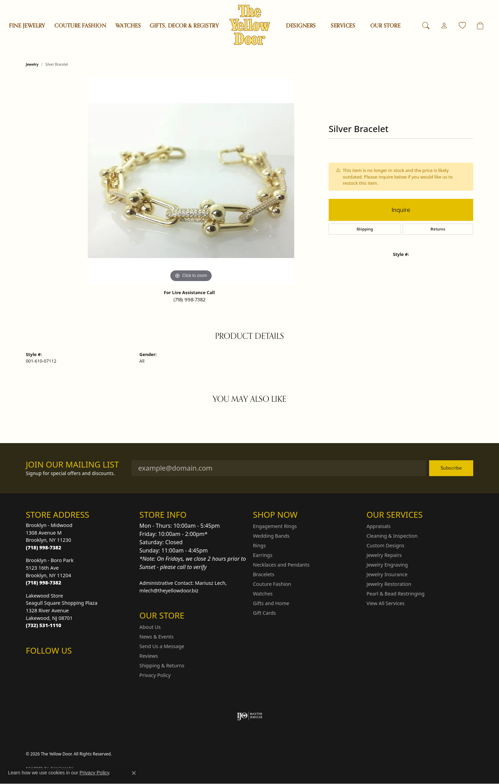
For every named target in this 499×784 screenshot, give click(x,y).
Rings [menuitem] (259, 545)
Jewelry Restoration (389, 584)
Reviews (148, 656)
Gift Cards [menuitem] (264, 613)
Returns (438, 229)
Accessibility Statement (446, 754)
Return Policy (319, 754)
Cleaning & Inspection (392, 536)
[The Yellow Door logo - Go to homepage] (249, 25)
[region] (191, 180)
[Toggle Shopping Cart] (480, 26)
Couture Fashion (80, 25)
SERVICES (343, 25)
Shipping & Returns (161, 665)
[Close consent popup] (134, 773)
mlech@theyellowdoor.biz (169, 590)
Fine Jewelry (27, 25)
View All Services (386, 603)
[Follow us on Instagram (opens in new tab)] (33, 664)
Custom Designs (385, 545)
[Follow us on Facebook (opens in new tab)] (49, 664)
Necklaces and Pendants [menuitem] (281, 564)
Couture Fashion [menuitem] (272, 584)
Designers (301, 25)
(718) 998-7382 (189, 299)
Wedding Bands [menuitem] (271, 536)
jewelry (32, 64)
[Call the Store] (43, 547)
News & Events (156, 636)
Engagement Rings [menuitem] (275, 526)
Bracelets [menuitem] (263, 574)
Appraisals (379, 526)
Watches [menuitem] (263, 593)
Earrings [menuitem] (262, 555)
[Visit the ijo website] (250, 715)
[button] (425, 26)
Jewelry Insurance (387, 574)
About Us (150, 627)
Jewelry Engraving (387, 564)
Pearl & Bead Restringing (396, 593)
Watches (128, 25)
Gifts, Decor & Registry (184, 25)
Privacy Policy (155, 675)
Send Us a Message (161, 646)
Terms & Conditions (395, 754)
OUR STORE (385, 25)
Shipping (365, 229)
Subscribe (451, 468)
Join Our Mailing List (72, 465)
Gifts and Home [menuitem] (271, 603)
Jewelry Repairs (384, 555)
